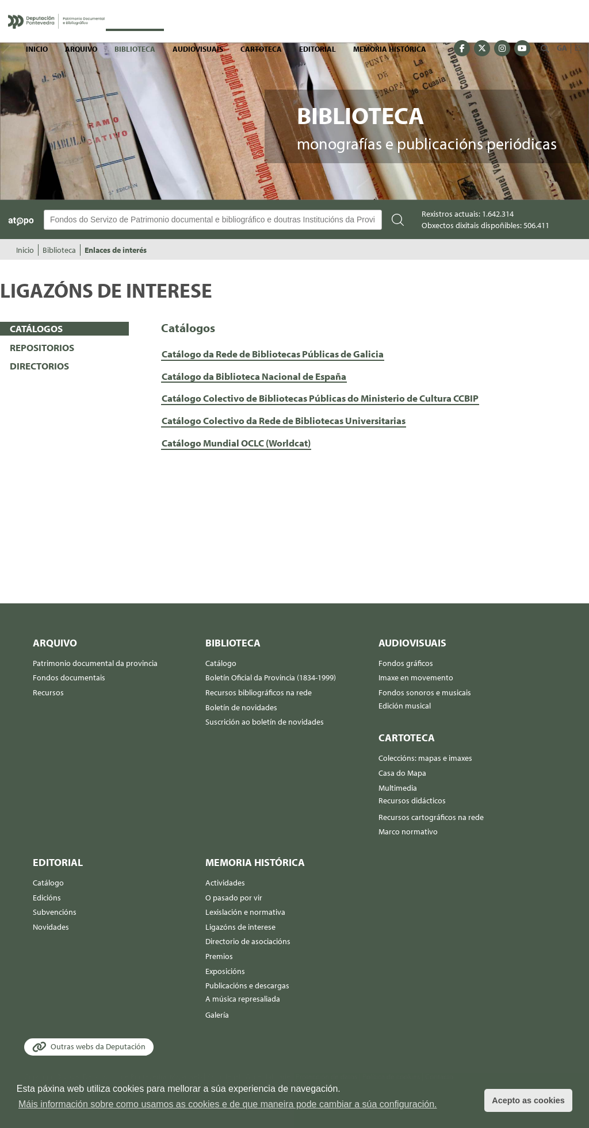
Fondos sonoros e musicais (424, 692)
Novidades (51, 927)
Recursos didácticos (412, 800)
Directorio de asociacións (247, 941)
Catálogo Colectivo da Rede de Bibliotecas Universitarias (284, 420)
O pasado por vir (233, 897)
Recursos (48, 692)
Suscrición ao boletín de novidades (264, 722)
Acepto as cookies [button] (528, 1100)
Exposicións (225, 971)
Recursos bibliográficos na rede (258, 692)
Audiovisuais (198, 48)
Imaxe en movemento (415, 677)
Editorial (317, 48)
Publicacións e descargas (247, 985)
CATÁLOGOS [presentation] (36, 328)
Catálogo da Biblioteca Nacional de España (254, 376)
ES (578, 47)
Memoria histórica (389, 48)
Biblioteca (134, 48)
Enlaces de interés (116, 250)
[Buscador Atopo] (213, 220)
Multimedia (397, 788)
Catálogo (220, 663)
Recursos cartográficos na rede (431, 817)
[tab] (64, 329)
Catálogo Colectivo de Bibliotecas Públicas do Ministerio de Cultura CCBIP (320, 398)
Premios (219, 956)
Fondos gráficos (405, 663)
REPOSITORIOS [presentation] (42, 347)
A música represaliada (242, 999)
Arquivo (81, 48)
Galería (217, 1015)
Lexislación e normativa (245, 912)
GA (562, 47)
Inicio (37, 48)
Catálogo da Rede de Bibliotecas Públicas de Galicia (273, 354)
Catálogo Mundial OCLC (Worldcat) (236, 443)
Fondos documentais (69, 677)
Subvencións (55, 912)
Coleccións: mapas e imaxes (425, 758)
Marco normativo (408, 831)
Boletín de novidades (241, 707)
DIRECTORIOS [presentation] (39, 366)
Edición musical (404, 705)
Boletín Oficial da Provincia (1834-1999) (270, 677)
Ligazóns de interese (240, 927)
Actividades (225, 882)
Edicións (47, 897)
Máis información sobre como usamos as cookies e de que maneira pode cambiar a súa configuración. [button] (227, 1104)
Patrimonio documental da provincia (95, 663)
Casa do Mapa (402, 773)
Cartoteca (261, 48)
